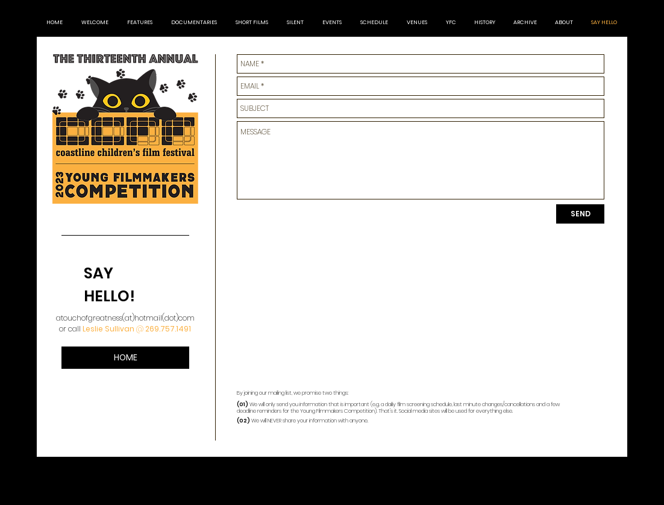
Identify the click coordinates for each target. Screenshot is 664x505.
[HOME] (125, 358)
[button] (525, 22)
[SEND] (580, 214)
